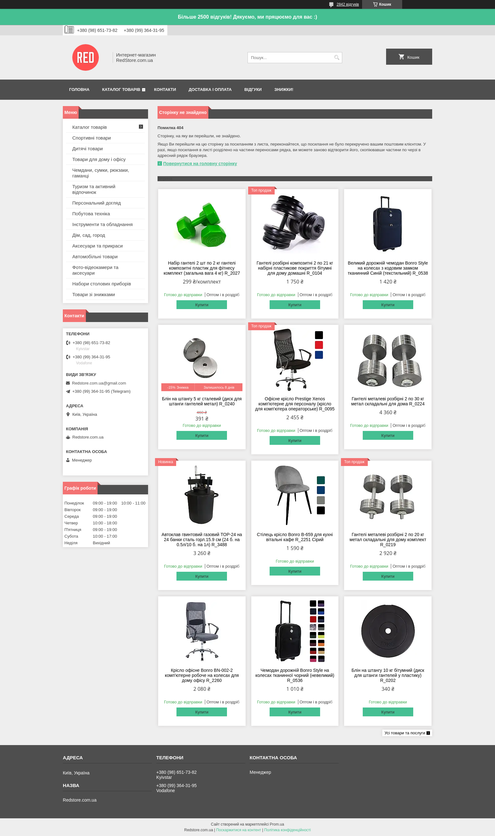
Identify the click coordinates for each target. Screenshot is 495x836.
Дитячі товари (87, 148)
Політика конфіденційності (287, 830)
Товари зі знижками (93, 294)
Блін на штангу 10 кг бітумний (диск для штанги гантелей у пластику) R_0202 (388, 675)
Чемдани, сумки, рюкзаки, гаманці (100, 172)
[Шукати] (336, 57)
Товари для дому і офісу (99, 159)
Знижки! (283, 89)
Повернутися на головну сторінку (200, 163)
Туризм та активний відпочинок (93, 189)
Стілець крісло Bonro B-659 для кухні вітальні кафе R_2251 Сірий (295, 537)
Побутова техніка (91, 213)
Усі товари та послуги (405, 733)
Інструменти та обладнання (102, 224)
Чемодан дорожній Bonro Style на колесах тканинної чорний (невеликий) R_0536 (294, 675)
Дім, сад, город (88, 235)
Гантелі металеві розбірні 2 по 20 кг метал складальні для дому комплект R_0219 (387, 539)
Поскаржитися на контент (238, 830)
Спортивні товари (91, 137)
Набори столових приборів (101, 283)
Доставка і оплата (210, 89)
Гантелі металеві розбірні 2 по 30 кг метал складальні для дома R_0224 (388, 401)
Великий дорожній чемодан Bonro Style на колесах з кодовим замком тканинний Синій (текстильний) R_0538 (388, 268)
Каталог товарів (121, 89)
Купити (201, 304)
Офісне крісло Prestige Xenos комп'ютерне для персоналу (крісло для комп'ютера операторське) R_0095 (295, 403)
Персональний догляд (96, 203)
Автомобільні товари (95, 256)
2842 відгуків (348, 4)
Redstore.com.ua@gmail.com (99, 383)
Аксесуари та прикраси (97, 245)
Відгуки (253, 89)
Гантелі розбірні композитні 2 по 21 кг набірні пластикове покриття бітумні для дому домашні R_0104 (295, 268)
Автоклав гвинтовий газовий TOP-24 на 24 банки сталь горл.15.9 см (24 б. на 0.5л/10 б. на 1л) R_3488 (202, 539)
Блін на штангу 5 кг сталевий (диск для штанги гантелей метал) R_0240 (202, 401)
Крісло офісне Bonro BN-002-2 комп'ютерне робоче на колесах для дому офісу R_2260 (202, 675)
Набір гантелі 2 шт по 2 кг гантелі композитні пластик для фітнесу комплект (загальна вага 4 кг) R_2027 (202, 268)
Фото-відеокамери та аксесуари (95, 270)
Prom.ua (277, 824)
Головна (79, 89)
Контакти (165, 89)
